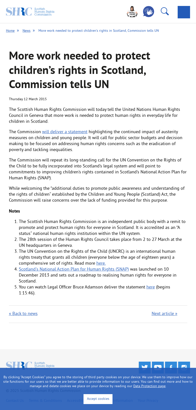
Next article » (164, 314)
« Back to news (23, 314)
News (26, 31)
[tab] (184, 12)
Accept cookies (98, 399)
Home (10, 31)
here (150, 287)
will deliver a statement (64, 132)
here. (101, 263)
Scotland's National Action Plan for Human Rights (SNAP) (74, 269)
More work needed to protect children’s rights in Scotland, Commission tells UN (98, 31)
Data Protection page (149, 386)
